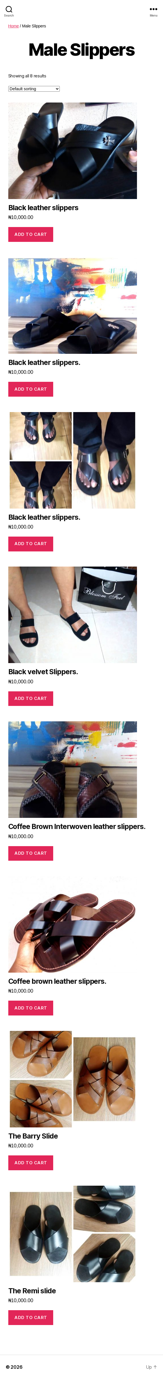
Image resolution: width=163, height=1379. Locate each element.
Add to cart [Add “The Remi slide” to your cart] (30, 1317)
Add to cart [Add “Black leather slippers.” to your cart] (30, 389)
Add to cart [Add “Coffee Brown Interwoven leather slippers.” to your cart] (30, 853)
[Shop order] (34, 89)
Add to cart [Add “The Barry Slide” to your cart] (30, 1162)
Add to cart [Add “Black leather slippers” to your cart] (30, 234)
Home (13, 26)
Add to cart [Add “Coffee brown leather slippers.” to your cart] (30, 1008)
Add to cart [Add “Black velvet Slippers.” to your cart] (30, 698)
